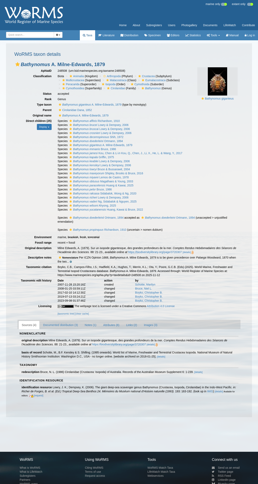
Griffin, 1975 (91, 157)
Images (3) (150, 325)
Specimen (152, 35)
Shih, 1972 (95, 137)
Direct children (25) (39, 121)
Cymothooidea (72, 88)
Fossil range (43, 242)
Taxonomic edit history (36, 280)
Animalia (76, 76)
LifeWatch (230, 25)
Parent (47, 110)
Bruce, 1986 (92, 149)
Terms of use (93, 471)
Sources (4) (29, 325)
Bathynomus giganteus (219, 98)
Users (171, 25)
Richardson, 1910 (94, 121)
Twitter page (222, 471)
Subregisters (154, 25)
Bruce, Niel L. (143, 288)
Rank (48, 99)
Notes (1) (90, 325)
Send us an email (226, 467)
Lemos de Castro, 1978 (98, 177)
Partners (25, 479)
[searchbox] (28, 35)
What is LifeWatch (31, 471)
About (136, 25)
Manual (232, 35)
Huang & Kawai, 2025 (100, 185)
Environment (43, 237)
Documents (210, 25)
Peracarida (70, 84)
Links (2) (131, 325)
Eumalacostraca (153, 80)
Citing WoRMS (94, 467)
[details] (187, 252)
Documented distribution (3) (60, 325)
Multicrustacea (72, 80)
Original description (38, 248)
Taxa (87, 35)
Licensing (44, 306)
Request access (95, 475)
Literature (106, 35)
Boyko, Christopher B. (148, 292)
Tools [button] (213, 35)
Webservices (156, 475)
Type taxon (44, 104)
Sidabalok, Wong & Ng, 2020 (102, 193)
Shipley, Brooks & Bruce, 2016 (105, 173)
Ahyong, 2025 (92, 205)
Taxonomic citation (39, 267)
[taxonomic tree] (66, 313)
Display (44, 127)
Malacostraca (116, 80)
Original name (42, 115)
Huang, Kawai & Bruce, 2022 (105, 209)
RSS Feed (221, 475)
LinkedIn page (224, 479)
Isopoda (108, 84)
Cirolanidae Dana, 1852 (75, 110)
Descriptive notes (40, 257)
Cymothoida (140, 84)
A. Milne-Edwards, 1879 (90, 104)
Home (123, 25)
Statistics (193, 35)
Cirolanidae (115, 88)
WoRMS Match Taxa (160, 467)
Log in (250, 35)
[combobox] (30, 35)
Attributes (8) (111, 325)
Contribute (248, 25)
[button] (17, 64)
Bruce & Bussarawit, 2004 (99, 169)
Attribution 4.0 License (161, 306)
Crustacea (146, 76)
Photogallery (189, 25)
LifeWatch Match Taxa (161, 471)
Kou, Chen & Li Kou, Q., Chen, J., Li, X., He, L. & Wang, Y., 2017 (125, 153)
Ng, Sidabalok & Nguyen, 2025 (102, 201)
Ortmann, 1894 (95, 141)
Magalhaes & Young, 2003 (100, 181)
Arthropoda (111, 76)
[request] (38, 395)
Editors (173, 35)
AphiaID (46, 70)
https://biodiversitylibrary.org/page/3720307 (155, 252)
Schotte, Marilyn (145, 284)
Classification (42, 76)
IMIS (210, 391)
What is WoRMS (30, 467)
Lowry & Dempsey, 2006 (98, 125)
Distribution (129, 35)
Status (47, 93)
